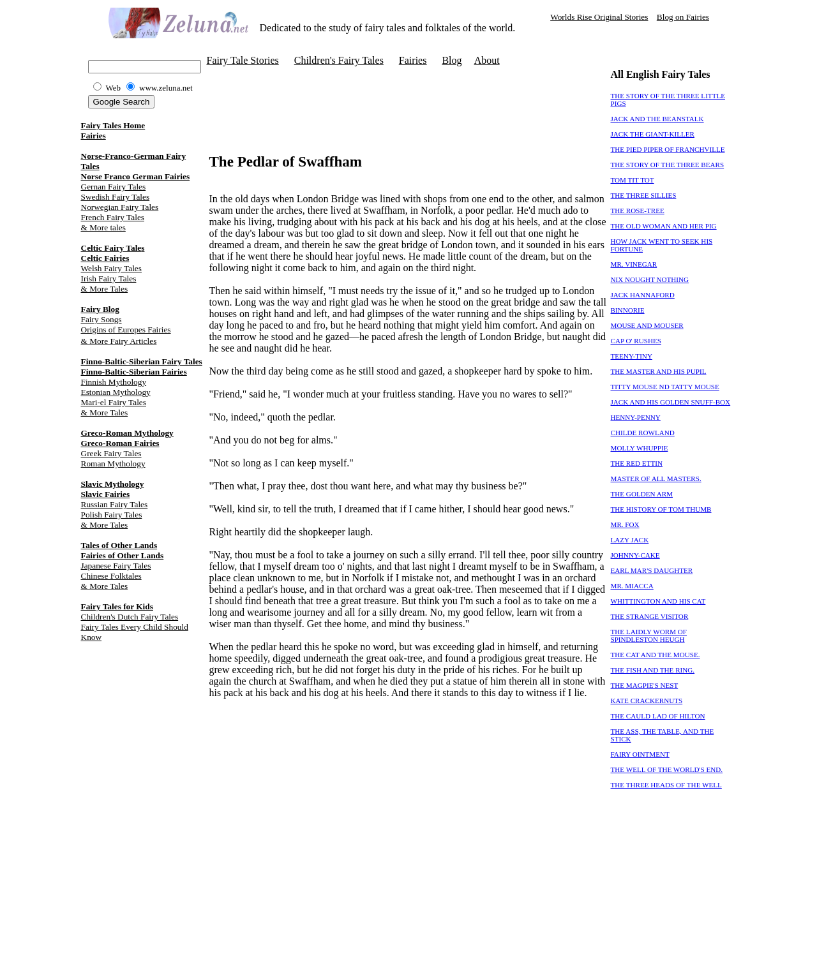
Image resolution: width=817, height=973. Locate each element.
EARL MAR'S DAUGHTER (652, 570)
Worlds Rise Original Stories (599, 17)
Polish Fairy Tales (111, 514)
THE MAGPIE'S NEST (644, 685)
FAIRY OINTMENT (640, 754)
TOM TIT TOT (632, 180)
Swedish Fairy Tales (115, 197)
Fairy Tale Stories (243, 60)
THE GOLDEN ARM (642, 494)
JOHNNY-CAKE (635, 555)
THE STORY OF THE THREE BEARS (667, 164)
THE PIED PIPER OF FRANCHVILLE (668, 149)
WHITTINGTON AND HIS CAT (658, 601)
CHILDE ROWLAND (643, 432)
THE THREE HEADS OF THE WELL (666, 785)
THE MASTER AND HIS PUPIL (659, 371)
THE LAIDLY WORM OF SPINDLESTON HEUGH (649, 635)
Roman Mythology (113, 463)
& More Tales (104, 288)
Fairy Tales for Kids (117, 606)
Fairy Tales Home (113, 125)
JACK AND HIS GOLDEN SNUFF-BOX (671, 402)
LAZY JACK (630, 540)
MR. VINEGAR (634, 264)
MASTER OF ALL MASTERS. (656, 478)
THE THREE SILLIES (644, 195)
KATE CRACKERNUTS (647, 700)
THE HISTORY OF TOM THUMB (661, 509)
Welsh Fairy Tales (111, 268)
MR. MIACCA (632, 586)
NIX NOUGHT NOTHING (650, 279)
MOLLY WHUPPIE (639, 448)
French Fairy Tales (113, 217)
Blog (451, 60)
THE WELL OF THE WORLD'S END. (667, 769)
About (487, 60)
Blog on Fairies (683, 17)
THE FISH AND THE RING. (653, 670)
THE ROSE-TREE (637, 210)
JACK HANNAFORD (643, 295)
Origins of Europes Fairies (126, 329)
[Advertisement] (358, 88)
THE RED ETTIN (637, 463)
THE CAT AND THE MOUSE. (655, 654)
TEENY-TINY (631, 356)
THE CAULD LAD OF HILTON (658, 716)
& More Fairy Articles (119, 341)
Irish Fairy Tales (109, 278)
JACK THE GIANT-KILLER (652, 134)
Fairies (93, 135)
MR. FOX (625, 524)
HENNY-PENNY (636, 417)
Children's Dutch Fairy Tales (130, 616)
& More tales (103, 227)
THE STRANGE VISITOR (650, 616)
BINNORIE (628, 310)
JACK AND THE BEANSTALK (657, 119)
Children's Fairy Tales (339, 60)
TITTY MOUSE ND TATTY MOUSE (665, 386)
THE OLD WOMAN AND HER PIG (664, 226)
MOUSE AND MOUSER (647, 325)
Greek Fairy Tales (111, 453)
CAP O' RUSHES (636, 341)
